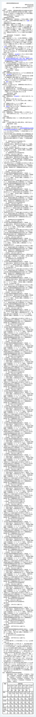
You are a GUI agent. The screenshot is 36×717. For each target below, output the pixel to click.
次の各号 (17, 54)
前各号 (7, 106)
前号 (7, 81)
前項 (5, 46)
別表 (28, 20)
